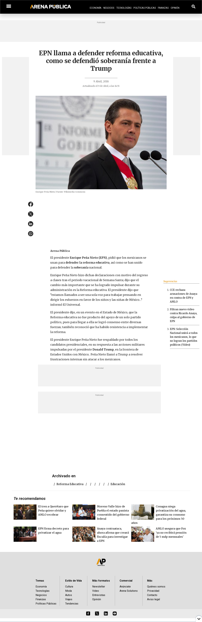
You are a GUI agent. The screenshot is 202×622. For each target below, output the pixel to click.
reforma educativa (70, 484)
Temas (40, 580)
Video (95, 590)
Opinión (175, 8)
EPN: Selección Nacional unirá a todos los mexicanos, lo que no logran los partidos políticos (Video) (184, 336)
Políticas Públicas (145, 8)
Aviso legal (153, 599)
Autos (68, 595)
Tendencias (71, 603)
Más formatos (101, 580)
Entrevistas (98, 595)
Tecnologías (124, 8)
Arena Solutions (129, 590)
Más (149, 580)
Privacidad (153, 590)
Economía (95, 8)
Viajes (68, 599)
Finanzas (163, 8)
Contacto (152, 595)
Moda (68, 590)
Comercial (126, 580)
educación (118, 484)
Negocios (108, 8)
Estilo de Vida (73, 580)
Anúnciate (125, 586)
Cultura (69, 586)
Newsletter (98, 586)
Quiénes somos (156, 586)
